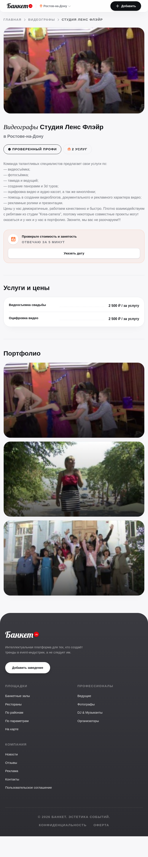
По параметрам (17, 721)
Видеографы (41, 19)
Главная (12, 19)
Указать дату (74, 253)
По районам (14, 712)
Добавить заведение (27, 667)
